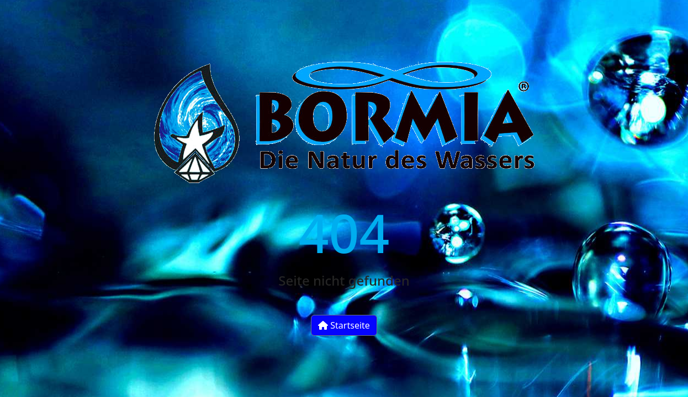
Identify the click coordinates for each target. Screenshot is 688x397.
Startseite (344, 325)
